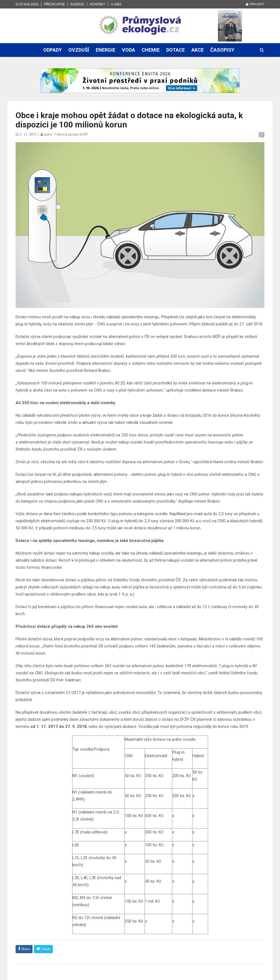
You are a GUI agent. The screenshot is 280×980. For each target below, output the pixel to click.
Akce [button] (197, 50)
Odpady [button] (52, 50)
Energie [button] (105, 50)
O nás (116, 4)
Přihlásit (255, 4)
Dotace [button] (175, 50)
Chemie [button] (151, 50)
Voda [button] (128, 50)
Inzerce (77, 4)
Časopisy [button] (222, 50)
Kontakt (97, 4)
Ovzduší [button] (78, 50)
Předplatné (54, 4)
